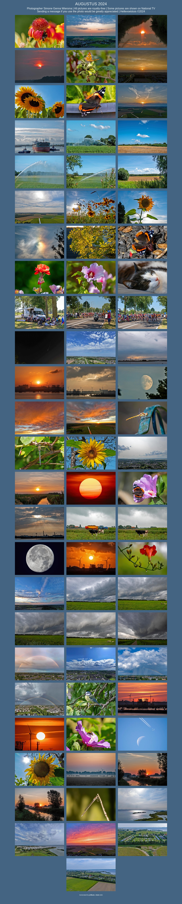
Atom (97, 895)
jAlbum (92, 895)
